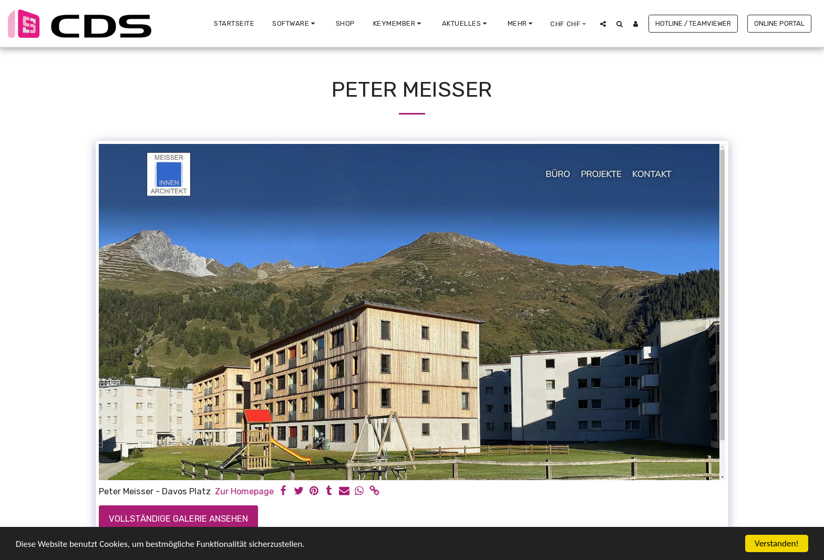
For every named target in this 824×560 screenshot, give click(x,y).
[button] (295, 23)
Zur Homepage (244, 491)
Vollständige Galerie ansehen (178, 519)
